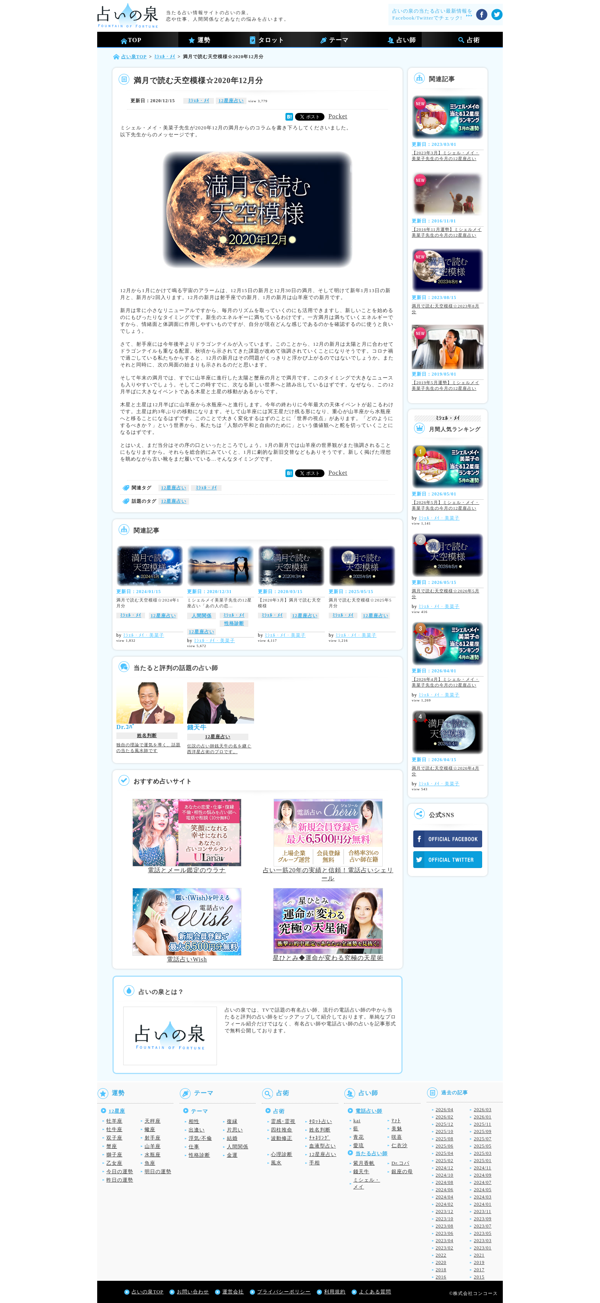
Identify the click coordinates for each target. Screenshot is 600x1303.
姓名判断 (147, 735)
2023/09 (482, 1218)
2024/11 (482, 1168)
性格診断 (234, 623)
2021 (479, 1255)
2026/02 (444, 1117)
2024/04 (444, 1197)
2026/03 (482, 1109)
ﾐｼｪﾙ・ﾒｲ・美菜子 (143, 635)
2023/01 (482, 1248)
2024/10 (444, 1175)
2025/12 (444, 1124)
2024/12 (444, 1168)
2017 (479, 1269)
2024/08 (444, 1182)
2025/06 (444, 1146)
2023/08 (444, 1226)
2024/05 (482, 1189)
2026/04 (444, 1109)
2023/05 (482, 1233)
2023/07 (482, 1226)
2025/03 (482, 1153)
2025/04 (444, 1153)
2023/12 (444, 1211)
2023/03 (482, 1240)
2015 (479, 1277)
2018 (441, 1269)
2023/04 (444, 1240)
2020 (441, 1262)
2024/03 (482, 1197)
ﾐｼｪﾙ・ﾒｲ (198, 100)
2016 (441, 1277)
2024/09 (482, 1175)
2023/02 (444, 1248)
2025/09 (482, 1131)
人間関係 (202, 615)
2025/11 (482, 1124)
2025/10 (444, 1131)
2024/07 (482, 1182)
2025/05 (482, 1146)
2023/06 (444, 1233)
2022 (441, 1255)
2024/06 (444, 1189)
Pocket (337, 116)
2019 (479, 1262)
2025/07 (482, 1138)
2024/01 (482, 1204)
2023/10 (444, 1218)
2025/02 (444, 1160)
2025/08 (444, 1138)
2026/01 (482, 1117)
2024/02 (444, 1204)
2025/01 (482, 1160)
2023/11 (482, 1211)
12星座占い (231, 100)
